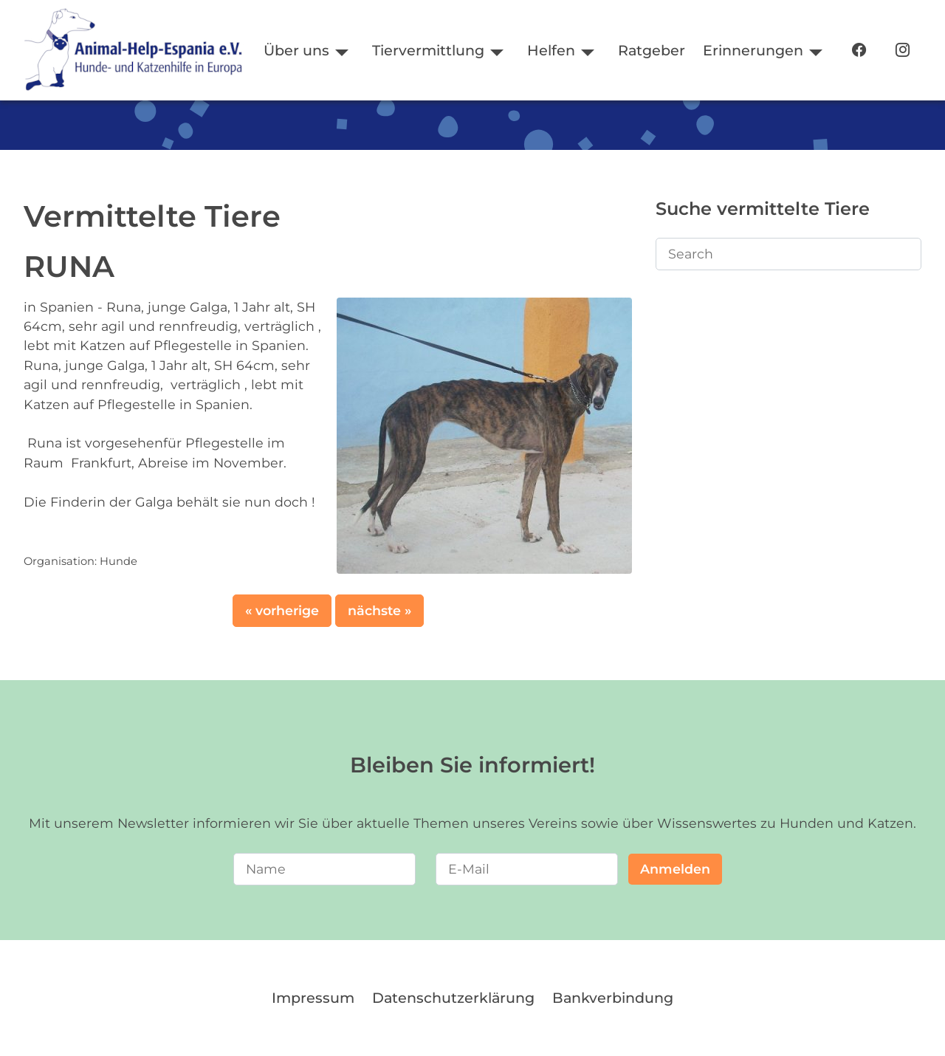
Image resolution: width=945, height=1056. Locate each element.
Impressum (313, 998)
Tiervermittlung (428, 50)
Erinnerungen (753, 50)
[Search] (788, 254)
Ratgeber (651, 50)
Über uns (296, 50)
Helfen (551, 50)
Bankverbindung (612, 998)
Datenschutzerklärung (453, 998)
